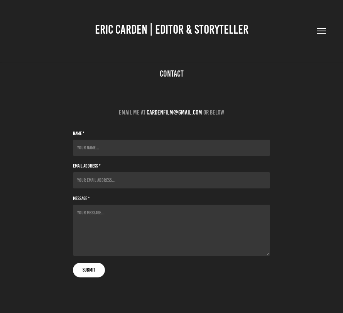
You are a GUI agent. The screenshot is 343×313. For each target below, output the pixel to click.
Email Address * (87, 166)
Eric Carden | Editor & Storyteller (171, 29)
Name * (78, 133)
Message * (81, 198)
